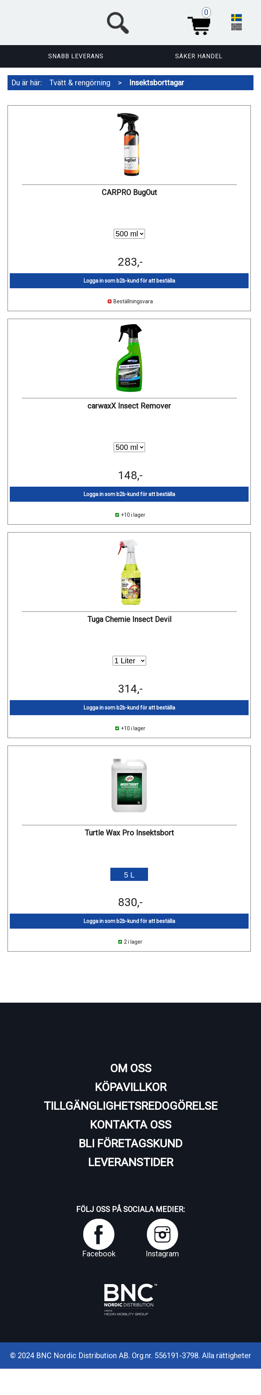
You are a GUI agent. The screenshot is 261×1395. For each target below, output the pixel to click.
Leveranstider (130, 1162)
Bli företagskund (130, 1143)
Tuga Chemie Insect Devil (129, 619)
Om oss (130, 1068)
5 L (129, 875)
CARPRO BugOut (129, 192)
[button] (159, 22)
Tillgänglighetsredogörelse (131, 1105)
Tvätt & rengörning (79, 82)
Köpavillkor (130, 1087)
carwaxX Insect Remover (129, 405)
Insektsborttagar (156, 82)
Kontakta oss (130, 1124)
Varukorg (202, 22)
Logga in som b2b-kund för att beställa (129, 281)
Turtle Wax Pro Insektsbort (129, 832)
